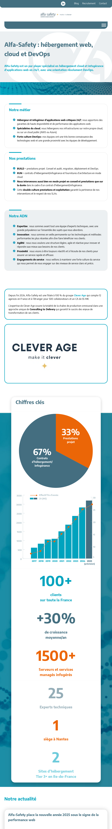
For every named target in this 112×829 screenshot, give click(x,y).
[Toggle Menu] (104, 25)
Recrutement (89, 3)
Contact (103, 3)
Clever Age (80, 295)
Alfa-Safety (56, 14)
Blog (76, 3)
